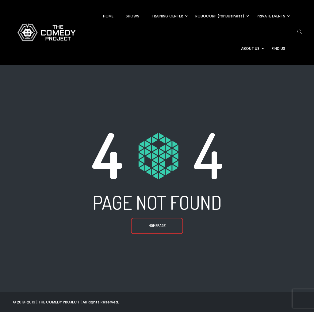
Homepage (157, 225)
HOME (108, 16)
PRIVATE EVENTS (271, 16)
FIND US (278, 48)
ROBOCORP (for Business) (219, 16)
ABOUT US (250, 48)
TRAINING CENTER (167, 16)
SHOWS (132, 16)
